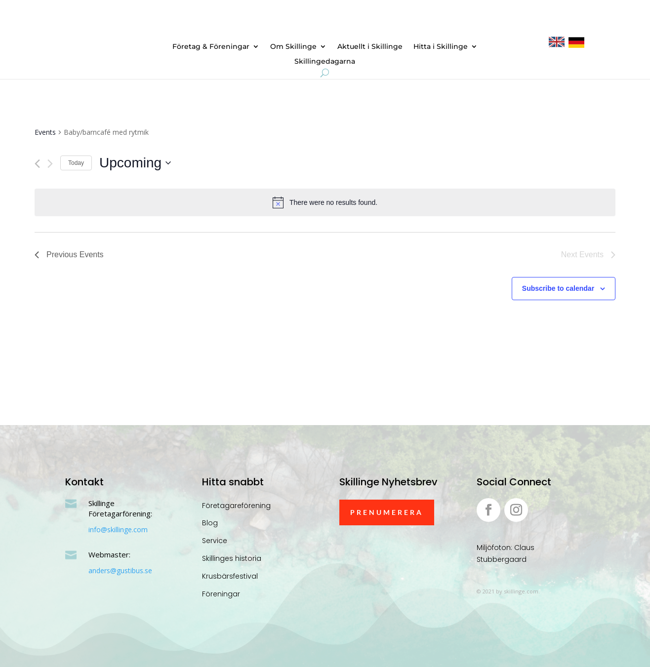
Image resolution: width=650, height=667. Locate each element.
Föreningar (221, 594)
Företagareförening (236, 505)
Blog (210, 523)
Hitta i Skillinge (440, 47)
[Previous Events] (37, 163)
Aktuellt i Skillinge (370, 47)
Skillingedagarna (324, 62)
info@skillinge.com (118, 529)
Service (214, 541)
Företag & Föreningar (210, 47)
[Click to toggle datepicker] (135, 163)
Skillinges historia (231, 558)
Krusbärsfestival (230, 576)
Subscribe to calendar (558, 288)
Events (45, 132)
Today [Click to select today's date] (76, 162)
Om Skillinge (293, 47)
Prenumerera (386, 512)
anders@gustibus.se (120, 570)
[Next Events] (50, 163)
